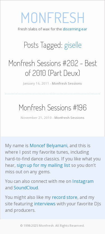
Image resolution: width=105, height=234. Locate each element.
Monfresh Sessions (67, 83)
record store (64, 197)
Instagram (83, 181)
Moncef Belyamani (48, 145)
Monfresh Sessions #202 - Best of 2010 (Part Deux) (52, 68)
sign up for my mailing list (43, 165)
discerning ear (75, 28)
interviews (45, 204)
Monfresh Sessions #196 (53, 107)
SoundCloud (26, 188)
